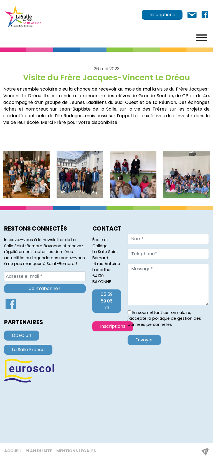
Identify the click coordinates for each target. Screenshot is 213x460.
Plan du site (39, 451)
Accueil (12, 451)
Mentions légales (76, 451)
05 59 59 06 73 (107, 301)
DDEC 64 (21, 335)
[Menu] (201, 37)
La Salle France (28, 349)
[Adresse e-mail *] (45, 276)
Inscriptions (162, 14)
